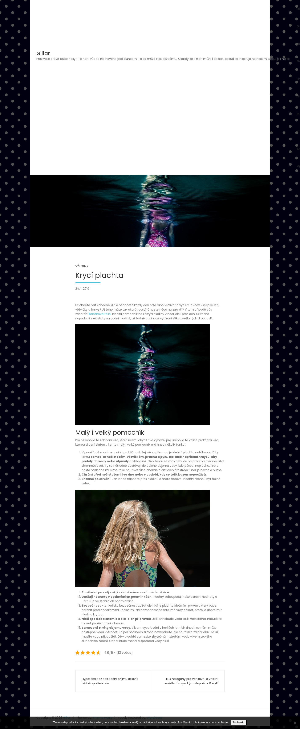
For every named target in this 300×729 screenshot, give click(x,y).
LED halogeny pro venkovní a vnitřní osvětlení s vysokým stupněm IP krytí (191, 681)
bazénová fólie (100, 314)
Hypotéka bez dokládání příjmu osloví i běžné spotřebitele (110, 681)
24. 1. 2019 (82, 289)
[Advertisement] (163, 92)
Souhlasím (238, 722)
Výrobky (81, 266)
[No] (295, 723)
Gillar (43, 53)
